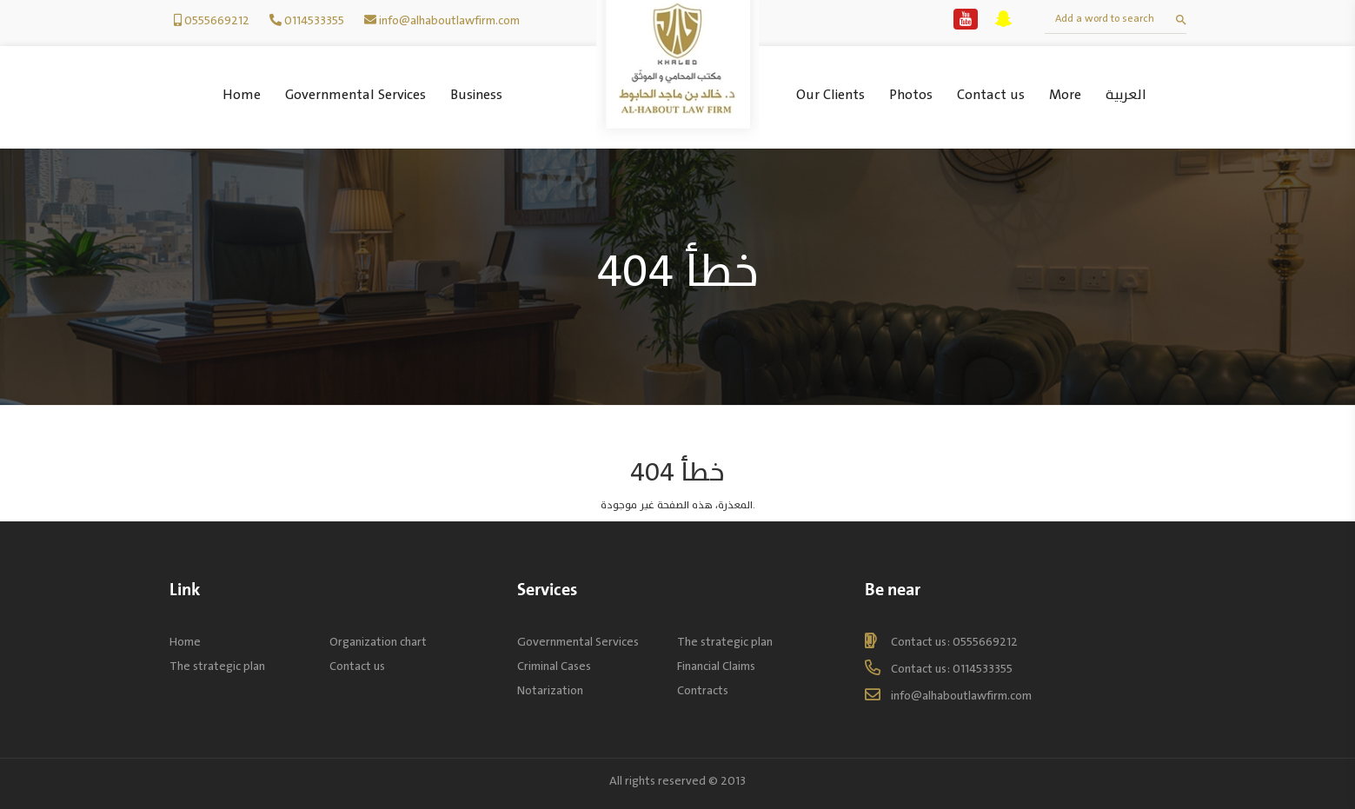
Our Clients (830, 95)
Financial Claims (716, 666)
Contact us (991, 95)
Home (242, 95)
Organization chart (378, 642)
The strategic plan (217, 666)
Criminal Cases (554, 666)
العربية (1126, 95)
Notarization (550, 690)
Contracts (702, 690)
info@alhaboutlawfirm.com (449, 20)
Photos (911, 95)
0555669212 (216, 20)
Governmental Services (355, 95)
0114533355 (314, 20)
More (1065, 95)
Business (476, 95)
